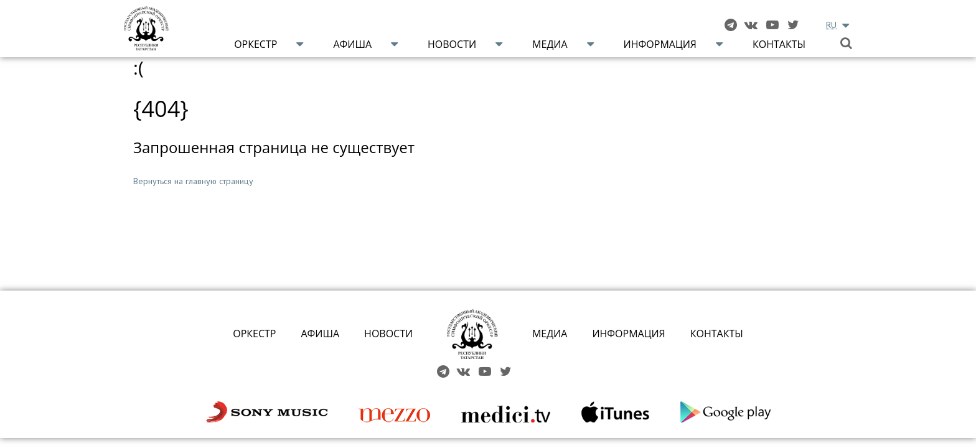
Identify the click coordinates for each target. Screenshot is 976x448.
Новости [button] (452, 44)
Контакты (779, 44)
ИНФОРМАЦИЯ (628, 333)
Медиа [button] (550, 44)
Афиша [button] (352, 44)
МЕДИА (550, 333)
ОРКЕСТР (254, 333)
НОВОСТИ (388, 333)
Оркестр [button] (255, 44)
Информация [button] (660, 44)
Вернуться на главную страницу (193, 181)
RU (831, 24)
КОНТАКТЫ (716, 333)
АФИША (320, 333)
